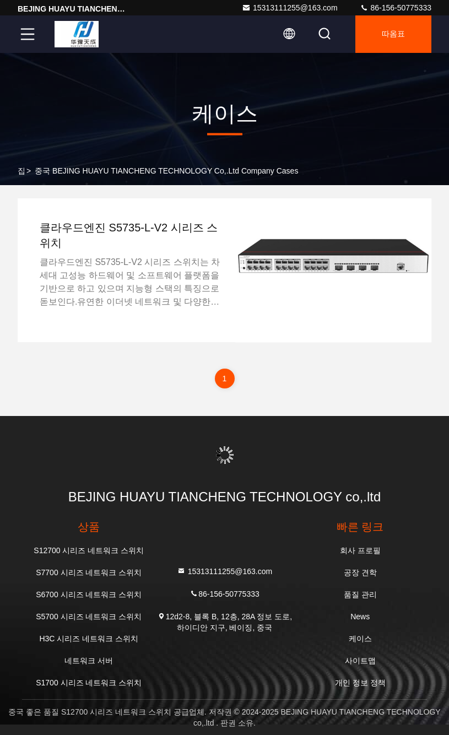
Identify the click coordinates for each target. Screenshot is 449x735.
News (360, 616)
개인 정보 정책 (360, 682)
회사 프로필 (360, 550)
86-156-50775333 (395, 7)
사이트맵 (360, 660)
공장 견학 (360, 572)
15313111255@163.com (290, 7)
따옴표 (393, 34)
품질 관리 (360, 594)
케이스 (360, 638)
